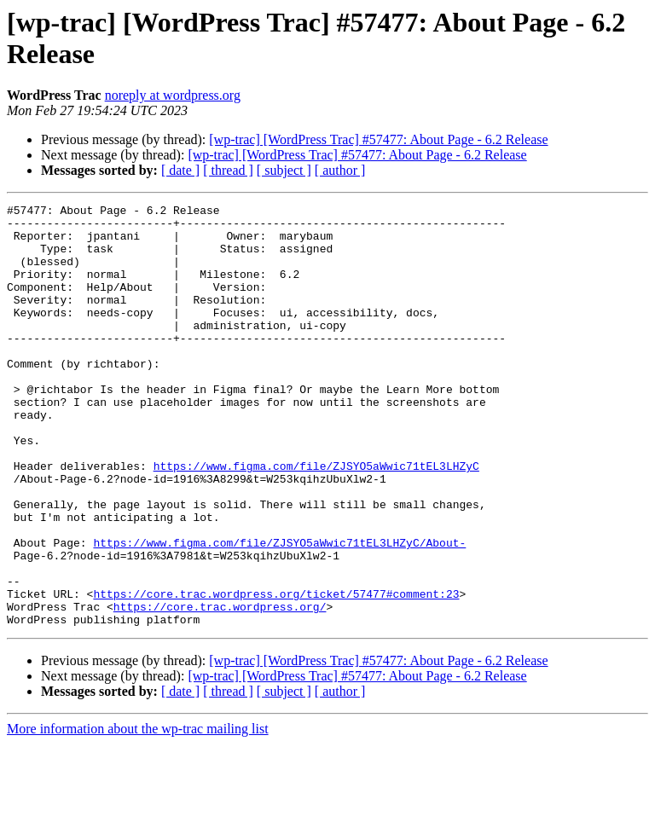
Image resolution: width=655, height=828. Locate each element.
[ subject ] (284, 170)
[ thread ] (228, 170)
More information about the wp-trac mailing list (138, 813)
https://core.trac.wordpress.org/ (220, 688)
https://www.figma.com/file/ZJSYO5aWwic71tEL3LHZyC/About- (279, 611)
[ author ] (340, 170)
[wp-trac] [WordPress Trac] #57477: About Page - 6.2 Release (378, 139)
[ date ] (180, 170)
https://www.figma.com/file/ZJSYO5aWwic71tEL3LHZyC (316, 519)
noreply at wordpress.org (173, 95)
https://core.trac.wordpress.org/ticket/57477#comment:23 (276, 672)
